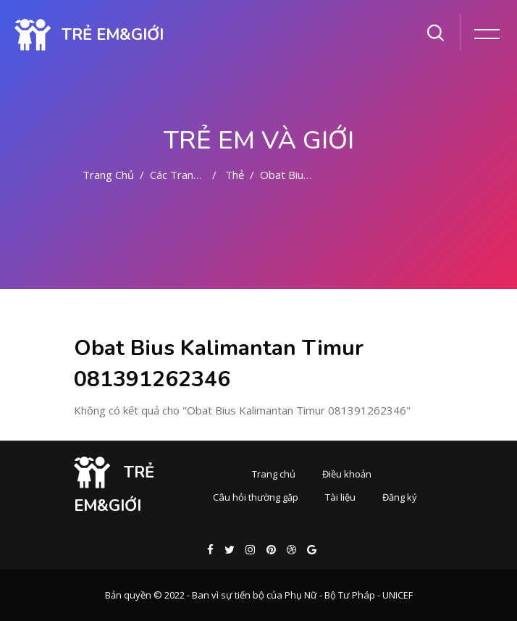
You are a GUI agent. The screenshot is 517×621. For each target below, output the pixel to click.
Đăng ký (399, 497)
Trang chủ (108, 174)
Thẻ (234, 174)
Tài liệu (340, 497)
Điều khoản (346, 473)
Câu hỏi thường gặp (255, 497)
